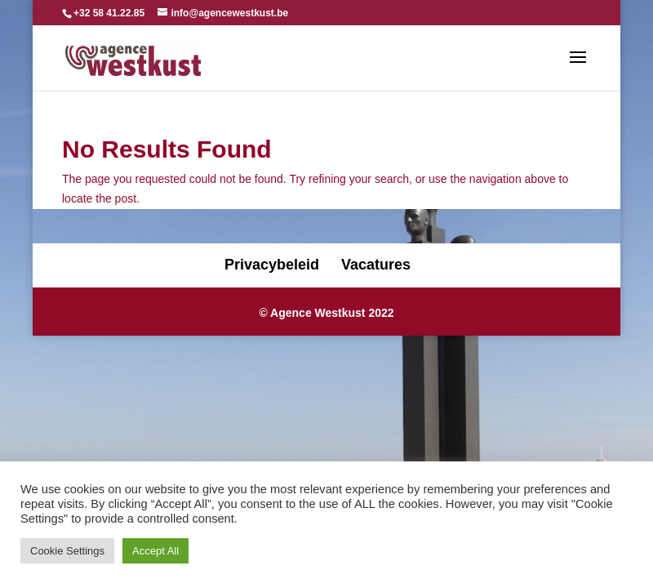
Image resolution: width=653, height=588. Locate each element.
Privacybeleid (271, 264)
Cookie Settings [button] (67, 551)
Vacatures (376, 264)
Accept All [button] (155, 551)
